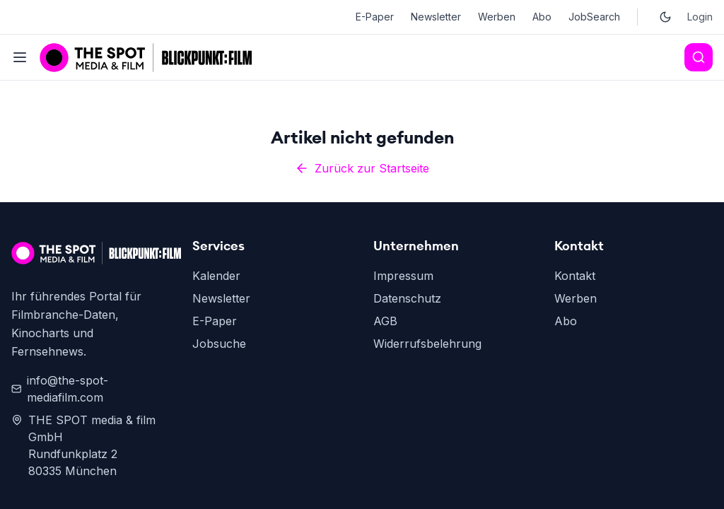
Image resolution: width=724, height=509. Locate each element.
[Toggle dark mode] (665, 17)
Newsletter (436, 17)
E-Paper (375, 17)
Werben (496, 17)
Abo (541, 17)
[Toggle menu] (20, 57)
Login (700, 17)
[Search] (698, 57)
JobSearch (594, 17)
